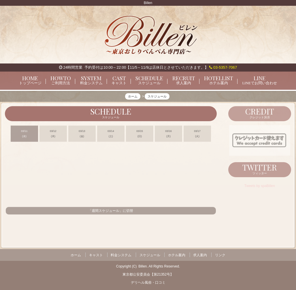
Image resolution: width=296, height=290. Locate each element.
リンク (220, 254)
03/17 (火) (197, 135)
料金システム (121, 254)
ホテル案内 (176, 254)
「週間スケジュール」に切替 (110, 212)
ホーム (76, 254)
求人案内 (200, 254)
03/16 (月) (168, 135)
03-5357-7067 (223, 67)
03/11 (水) (24, 135)
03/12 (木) (53, 135)
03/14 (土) (111, 135)
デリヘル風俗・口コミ (148, 282)
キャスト (96, 254)
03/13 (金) (82, 135)
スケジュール (149, 254)
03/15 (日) (139, 135)
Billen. (143, 265)
